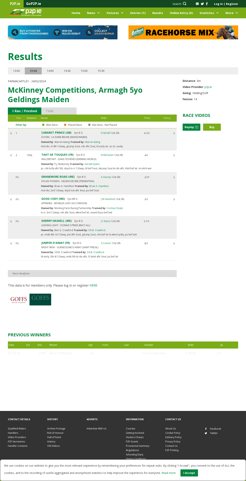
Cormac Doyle (114, 208)
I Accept (189, 473)
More (229, 13)
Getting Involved (135, 433)
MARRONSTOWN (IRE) (64, 381)
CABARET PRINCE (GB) (56, 132)
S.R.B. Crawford (96, 230)
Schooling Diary (134, 454)
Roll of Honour (55, 433)
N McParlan (107, 155)
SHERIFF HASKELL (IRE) (56, 221)
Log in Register (226, 4)
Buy (212, 127)
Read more (169, 473)
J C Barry (105, 221)
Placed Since (75, 125)
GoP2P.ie (33, 3)
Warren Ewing (92, 142)
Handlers (13, 433)
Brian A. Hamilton (99, 186)
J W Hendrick (108, 199)
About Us (170, 428)
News (91, 13)
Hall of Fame (54, 437)
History (51, 441)
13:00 (16, 71)
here (93, 285)
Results (157, 13)
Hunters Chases (134, 437)
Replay (191, 127)
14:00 (50, 71)
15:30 (101, 71)
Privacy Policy (172, 441)
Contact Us (171, 446)
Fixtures (113, 13)
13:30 (33, 71)
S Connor (106, 243)
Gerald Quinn (92, 164)
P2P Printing (171, 450)
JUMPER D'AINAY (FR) (55, 243)
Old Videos (53, 446)
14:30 (67, 71)
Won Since (52, 125)
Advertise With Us (96, 428)
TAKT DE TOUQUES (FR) (57, 154)
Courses (130, 428)
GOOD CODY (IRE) (53, 199)
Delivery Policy (173, 437)
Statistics (207, 13)
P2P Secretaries (16, 441)
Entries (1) (138, 13)
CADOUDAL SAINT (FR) (65, 372)
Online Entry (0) (181, 13)
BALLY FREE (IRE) (61, 353)
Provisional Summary (137, 446)
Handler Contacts (17, 446)
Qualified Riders (17, 428)
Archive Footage (56, 428)
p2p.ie (208, 87)
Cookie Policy (172, 433)
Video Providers (17, 437)
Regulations (132, 450)
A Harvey (106, 177)
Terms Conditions (136, 459)
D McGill (105, 133)
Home (76, 13)
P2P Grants (132, 441)
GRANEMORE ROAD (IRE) (58, 177)
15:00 (84, 71)
